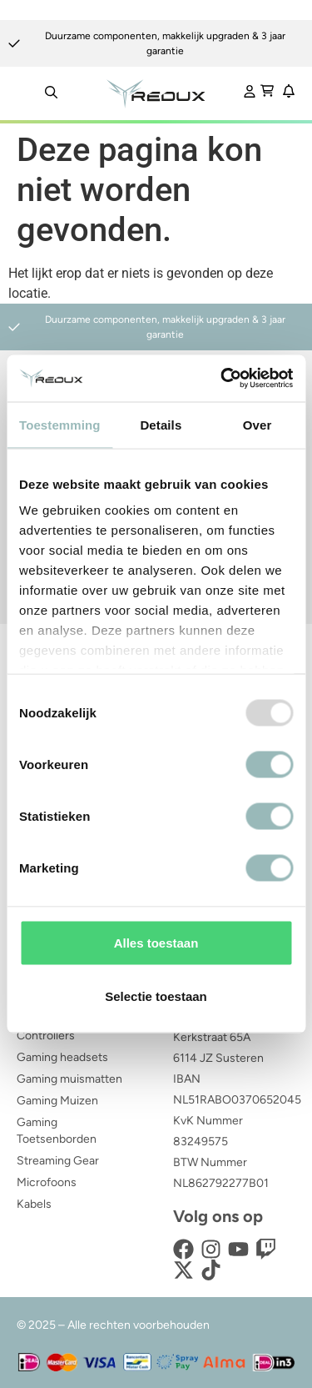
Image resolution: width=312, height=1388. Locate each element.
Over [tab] (257, 424)
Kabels (34, 1204)
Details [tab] (160, 424)
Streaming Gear (58, 1161)
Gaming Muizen (57, 1101)
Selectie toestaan (156, 995)
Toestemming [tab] (60, 424)
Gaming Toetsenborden (57, 1130)
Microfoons (47, 1182)
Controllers (46, 1035)
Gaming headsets (62, 1057)
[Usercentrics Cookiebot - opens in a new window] (222, 379)
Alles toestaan (156, 942)
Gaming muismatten (69, 1079)
